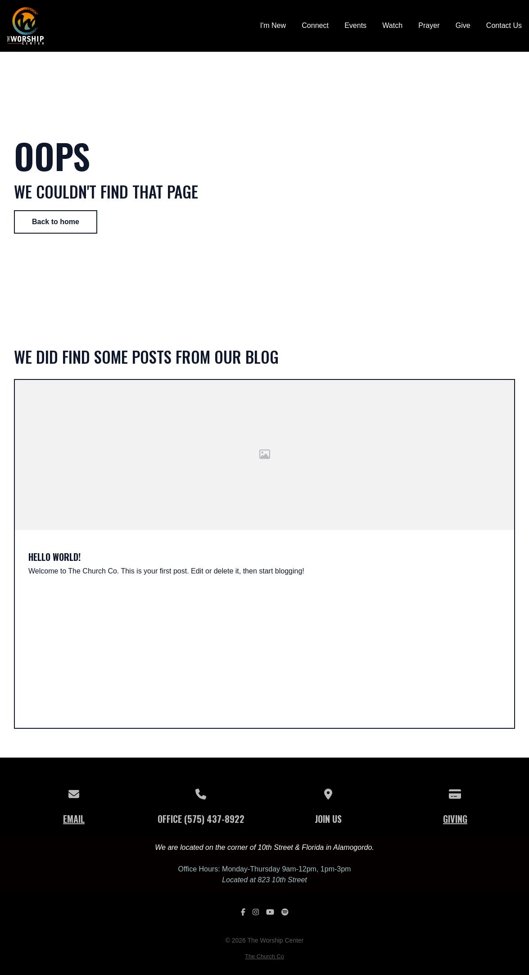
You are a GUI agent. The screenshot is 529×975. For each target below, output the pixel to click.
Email (74, 819)
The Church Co (264, 956)
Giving (455, 819)
